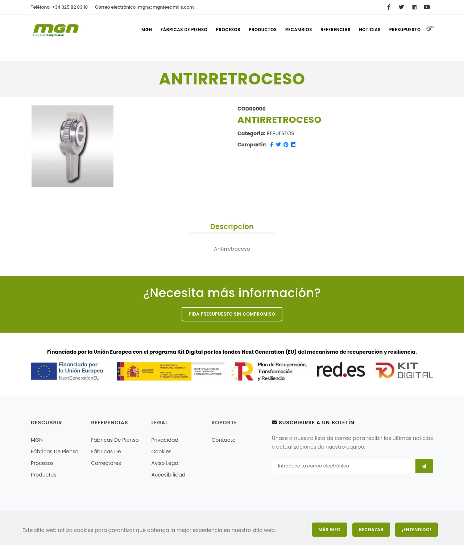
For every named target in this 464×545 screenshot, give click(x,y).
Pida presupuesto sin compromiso (232, 314)
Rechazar (369, 529)
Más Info (326, 529)
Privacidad (165, 440)
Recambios (295, 30)
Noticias (369, 30)
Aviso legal (166, 463)
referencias (333, 30)
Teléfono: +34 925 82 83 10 (59, 7)
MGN (140, 30)
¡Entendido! (416, 529)
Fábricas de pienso (178, 30)
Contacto (224, 440)
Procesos (223, 30)
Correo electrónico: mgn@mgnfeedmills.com (144, 7)
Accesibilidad (169, 475)
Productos (258, 30)
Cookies (161, 452)
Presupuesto (405, 30)
